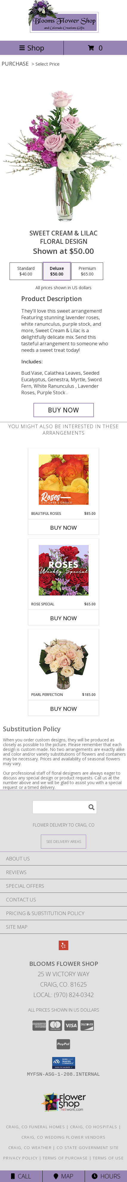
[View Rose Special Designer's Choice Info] (64, 570)
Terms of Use (108, 1158)
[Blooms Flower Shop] (63, 32)
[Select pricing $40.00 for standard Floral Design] (26, 271)
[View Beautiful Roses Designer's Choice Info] (64, 480)
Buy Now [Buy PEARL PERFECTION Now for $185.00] (63, 709)
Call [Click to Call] (21, 1176)
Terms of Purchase (65, 1158)
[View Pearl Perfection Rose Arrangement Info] (64, 661)
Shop (31, 48)
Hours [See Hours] (106, 1176)
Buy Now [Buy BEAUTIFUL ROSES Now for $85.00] (63, 527)
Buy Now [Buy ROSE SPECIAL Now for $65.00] (63, 618)
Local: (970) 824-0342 (63, 995)
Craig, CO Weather (30, 1147)
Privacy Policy (20, 1158)
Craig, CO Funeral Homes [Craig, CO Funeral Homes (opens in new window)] (35, 1126)
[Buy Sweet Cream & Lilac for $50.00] (63, 410)
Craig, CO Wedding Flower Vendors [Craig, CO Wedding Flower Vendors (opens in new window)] (63, 1137)
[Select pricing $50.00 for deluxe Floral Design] (57, 271)
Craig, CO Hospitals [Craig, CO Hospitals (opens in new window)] (93, 1126)
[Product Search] (64, 807)
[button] (63, 1063)
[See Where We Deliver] (63, 841)
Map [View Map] (63, 1176)
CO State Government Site (88, 1147)
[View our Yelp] (63, 948)
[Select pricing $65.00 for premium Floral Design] (87, 271)
